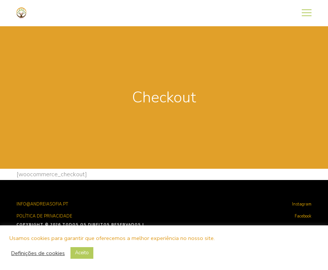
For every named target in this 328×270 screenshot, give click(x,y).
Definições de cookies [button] (38, 253)
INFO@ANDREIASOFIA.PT (42, 204)
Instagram (302, 204)
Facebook (303, 216)
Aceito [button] (82, 252)
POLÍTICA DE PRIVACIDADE (44, 216)
